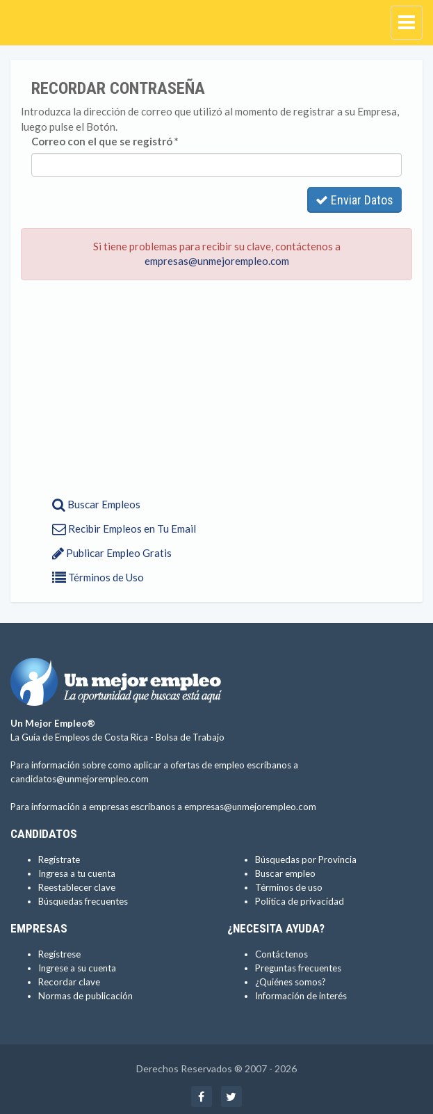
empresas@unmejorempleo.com (217, 261)
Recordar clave (69, 981)
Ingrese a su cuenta (77, 968)
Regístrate (59, 859)
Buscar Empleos (96, 504)
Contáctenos (281, 954)
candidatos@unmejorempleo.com (79, 778)
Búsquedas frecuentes (83, 901)
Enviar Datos (354, 200)
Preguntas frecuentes (298, 968)
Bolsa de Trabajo (190, 737)
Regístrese (59, 954)
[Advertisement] (216, 391)
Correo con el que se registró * (105, 141)
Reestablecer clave (76, 887)
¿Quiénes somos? (290, 981)
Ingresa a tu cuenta (76, 873)
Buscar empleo (285, 873)
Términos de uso (288, 887)
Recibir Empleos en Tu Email (124, 528)
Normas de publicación (85, 995)
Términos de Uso (98, 577)
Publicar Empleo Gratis (112, 553)
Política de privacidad (299, 901)
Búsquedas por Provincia (306, 859)
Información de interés (301, 995)
